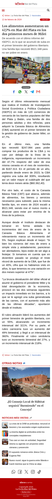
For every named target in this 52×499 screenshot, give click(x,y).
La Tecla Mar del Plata (20, 16)
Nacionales (36, 16)
